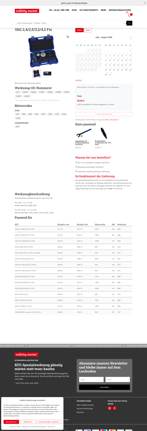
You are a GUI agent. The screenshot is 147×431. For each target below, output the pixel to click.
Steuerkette (114, 132)
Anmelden (104, 399)
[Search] (129, 23)
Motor (107, 132)
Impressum (51, 427)
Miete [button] (79, 42)
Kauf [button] (88, 42)
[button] (68, 49)
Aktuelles (80, 424)
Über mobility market (85, 417)
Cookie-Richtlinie (15, 427)
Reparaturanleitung (120, 10)
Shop (74, 10)
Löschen (78, 92)
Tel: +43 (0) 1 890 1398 (59, 10)
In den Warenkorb (104, 126)
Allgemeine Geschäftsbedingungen (34, 427)
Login (127, 13)
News (103, 10)
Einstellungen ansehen (49, 422)
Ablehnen (28, 422)
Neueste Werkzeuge (85, 420)
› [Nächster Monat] (130, 49)
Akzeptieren (11, 422)
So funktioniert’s (89, 10)
